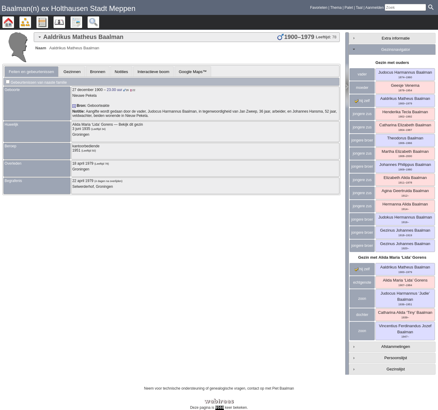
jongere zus (362, 114)
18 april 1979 (82, 163)
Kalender (64, 22)
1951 (76, 150)
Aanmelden (374, 7)
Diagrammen (30, 22)
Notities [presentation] (121, 71)
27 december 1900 (87, 90)
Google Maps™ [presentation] (193, 71)
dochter (362, 315)
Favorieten (318, 7)
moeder (362, 88)
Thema (336, 7)
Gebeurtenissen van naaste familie (39, 82)
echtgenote (362, 282)
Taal (359, 7)
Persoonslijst (395, 358)
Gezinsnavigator (395, 49)
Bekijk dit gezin (131, 124)
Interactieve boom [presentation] (153, 71)
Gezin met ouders (392, 62)
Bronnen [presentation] (97, 71)
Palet (349, 7)
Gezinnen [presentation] (72, 71)
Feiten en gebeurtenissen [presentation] (31, 71)
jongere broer (362, 140)
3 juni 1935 (81, 129)
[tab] (187, 37)
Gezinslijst (396, 369)
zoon (362, 298)
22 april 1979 (82, 181)
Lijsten (47, 22)
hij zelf (362, 101)
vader (362, 74)
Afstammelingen (395, 346)
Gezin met (392, 257)
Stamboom (13, 22)
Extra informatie (396, 38)
